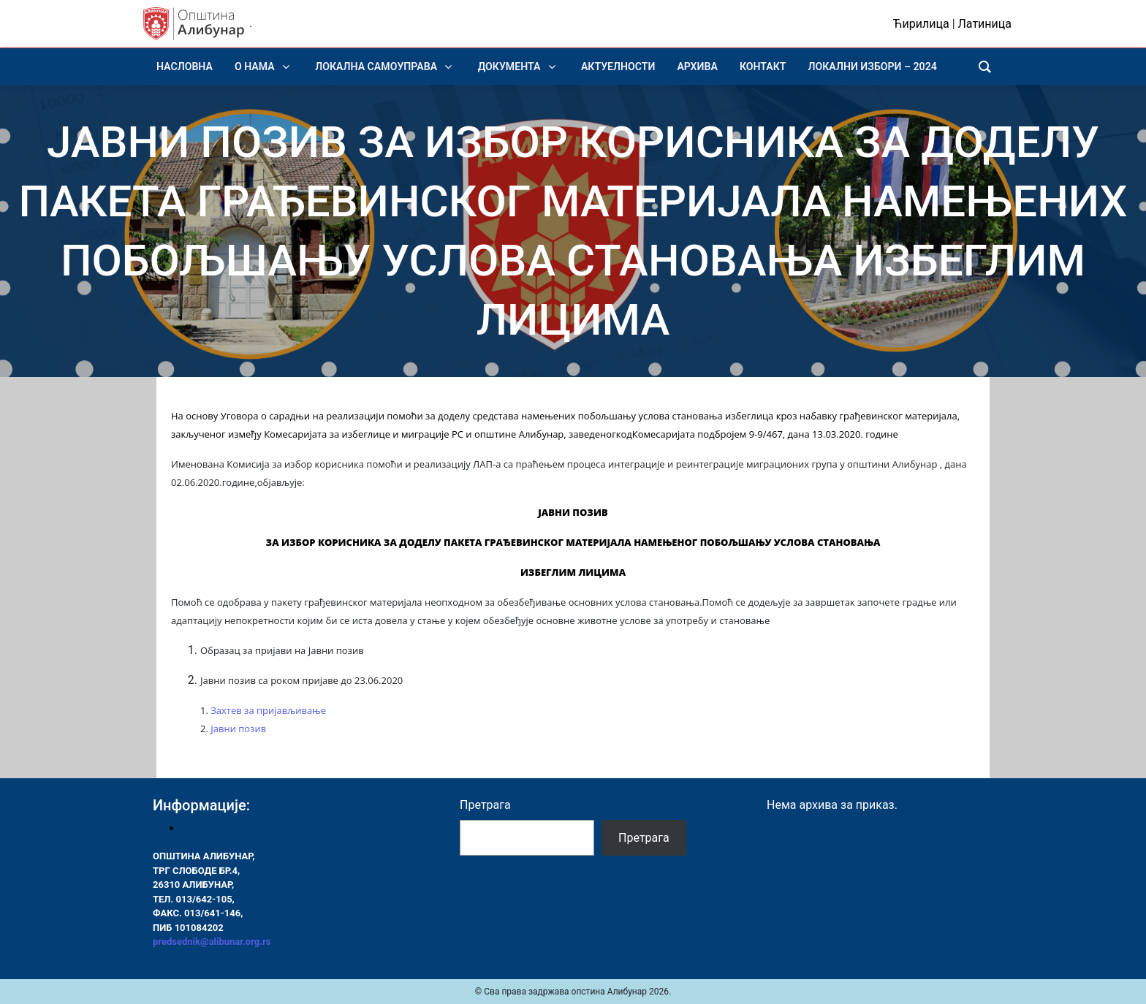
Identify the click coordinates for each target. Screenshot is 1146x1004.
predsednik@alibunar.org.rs (211, 941)
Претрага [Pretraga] (643, 838)
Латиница (985, 24)
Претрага (485, 805)
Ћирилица (921, 24)
